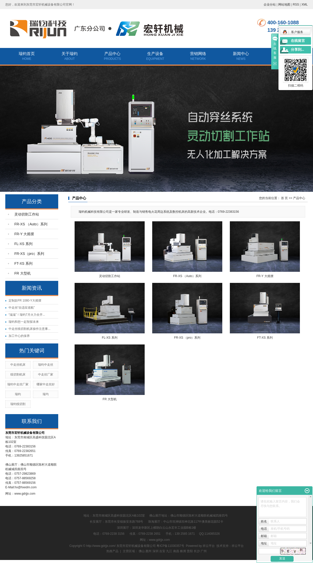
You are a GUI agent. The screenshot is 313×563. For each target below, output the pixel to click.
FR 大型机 (22, 273)
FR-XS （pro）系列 (187, 337)
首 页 (284, 198)
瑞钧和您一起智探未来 (24, 322)
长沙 (197, 551)
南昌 (176, 551)
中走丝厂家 (45, 374)
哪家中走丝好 (46, 384)
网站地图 (284, 4)
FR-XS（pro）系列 (29, 254)
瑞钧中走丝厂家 (17, 384)
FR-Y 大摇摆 (24, 234)
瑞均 (46, 394)
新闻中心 (241, 53)
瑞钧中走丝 (45, 364)
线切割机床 (17, 374)
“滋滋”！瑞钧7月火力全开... (27, 314)
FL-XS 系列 (23, 244)
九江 (169, 551)
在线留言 (298, 41)
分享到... (297, 49)
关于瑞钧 (69, 53)
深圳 (155, 551)
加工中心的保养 (19, 336)
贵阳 (190, 551)
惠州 (148, 551)
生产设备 (155, 53)
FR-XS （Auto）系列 (30, 224)
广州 (204, 551)
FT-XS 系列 (23, 263)
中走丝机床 (17, 364)
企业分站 (270, 4)
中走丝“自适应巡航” (22, 307)
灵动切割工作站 (26, 214)
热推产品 (112, 551)
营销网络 (198, 53)
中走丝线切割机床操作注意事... (29, 329)
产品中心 (112, 53)
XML (304, 4)
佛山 (142, 551)
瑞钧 (18, 394)
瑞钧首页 (27, 53)
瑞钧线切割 (17, 404)
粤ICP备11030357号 (170, 546)
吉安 (162, 551)
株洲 (183, 551)
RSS (296, 4)
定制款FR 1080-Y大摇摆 (25, 300)
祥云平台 (209, 546)
